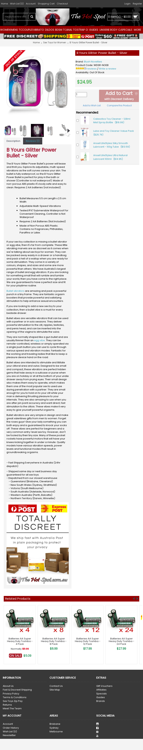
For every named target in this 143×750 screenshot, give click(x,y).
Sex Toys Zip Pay (13, 701)
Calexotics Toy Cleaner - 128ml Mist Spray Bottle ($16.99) (111, 120)
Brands (100, 701)
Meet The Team (12, 708)
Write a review (107, 68)
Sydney (54, 728)
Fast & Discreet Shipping (17, 689)
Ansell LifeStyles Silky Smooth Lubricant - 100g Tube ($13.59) (111, 145)
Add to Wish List (92, 105)
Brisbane (55, 724)
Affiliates (101, 689)
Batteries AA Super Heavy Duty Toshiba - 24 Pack (121, 641)
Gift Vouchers (104, 686)
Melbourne (56, 731)
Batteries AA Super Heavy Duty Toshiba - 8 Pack (53, 641)
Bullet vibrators (15, 291)
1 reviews (91, 68)
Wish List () (10, 731)
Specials (101, 693)
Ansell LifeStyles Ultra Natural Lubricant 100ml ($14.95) (110, 157)
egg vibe (39, 340)
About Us (8, 686)
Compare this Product (119, 105)
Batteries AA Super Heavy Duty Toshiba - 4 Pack (20, 641)
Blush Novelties (93, 61)
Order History (11, 728)
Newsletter (9, 735)
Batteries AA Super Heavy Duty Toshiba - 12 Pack (87, 641)
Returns (7, 705)
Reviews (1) (32, 141)
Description (13, 141)
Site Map (55, 689)
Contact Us (56, 686)
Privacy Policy (11, 693)
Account (8, 724)
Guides (100, 697)
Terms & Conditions (14, 697)
